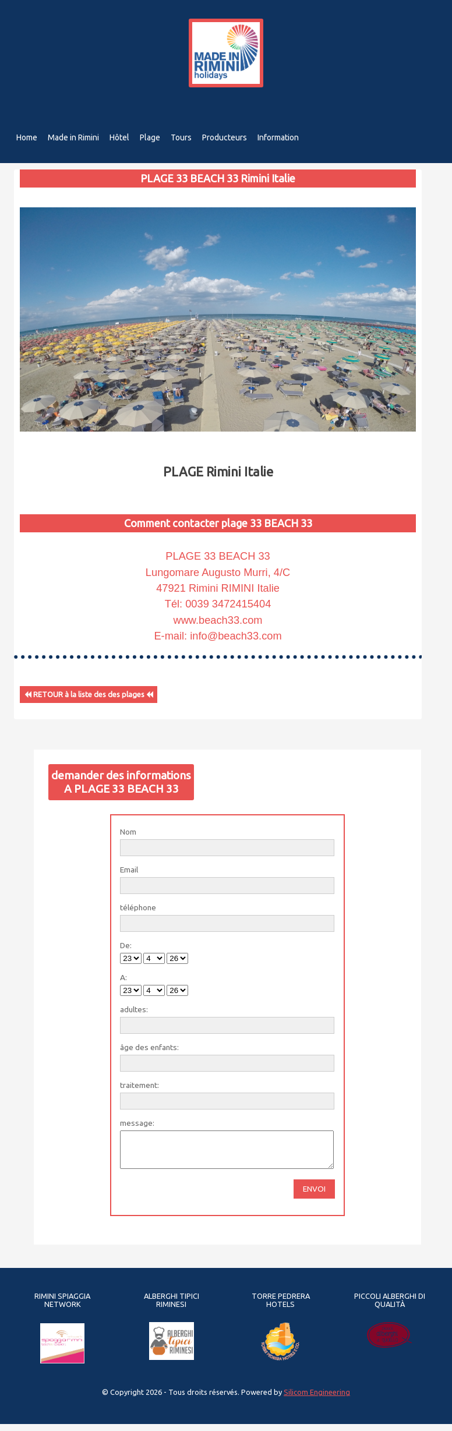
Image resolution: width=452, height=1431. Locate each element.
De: (126, 945)
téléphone (138, 907)
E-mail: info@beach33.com (217, 636)
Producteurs (227, 137)
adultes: (134, 1009)
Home (27, 137)
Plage (151, 137)
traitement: (139, 1085)
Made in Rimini (74, 137)
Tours (183, 137)
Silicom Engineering (317, 1399)
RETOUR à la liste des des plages (88, 694)
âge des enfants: (149, 1047)
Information (281, 137)
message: (137, 1123)
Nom (128, 831)
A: (123, 977)
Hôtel (120, 137)
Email (129, 869)
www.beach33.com (218, 620)
